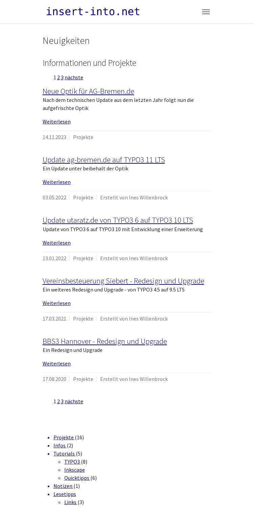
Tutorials (64, 453)
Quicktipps (77, 477)
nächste (74, 77)
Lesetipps (64, 494)
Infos (60, 445)
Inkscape (74, 469)
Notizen (63, 486)
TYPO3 (72, 461)
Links (70, 502)
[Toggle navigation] (206, 12)
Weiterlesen (57, 121)
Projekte (64, 437)
